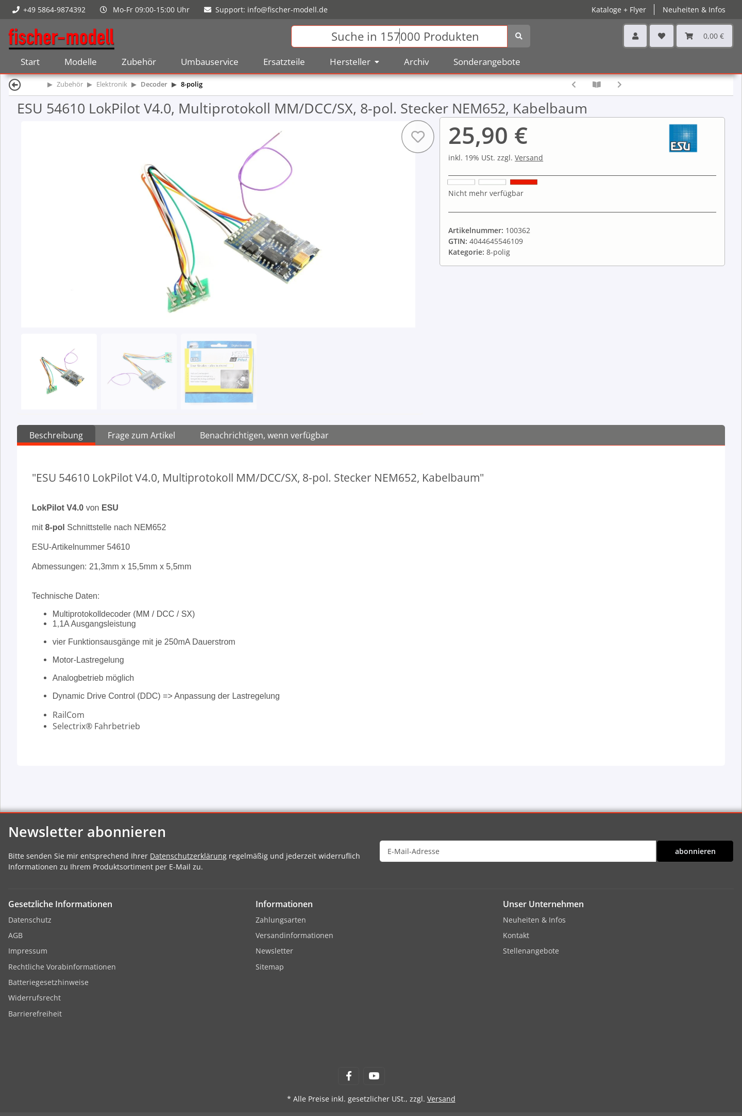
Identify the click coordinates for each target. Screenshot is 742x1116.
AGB (15, 935)
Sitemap (270, 967)
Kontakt (516, 935)
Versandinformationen (294, 935)
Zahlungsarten (281, 920)
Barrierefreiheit (35, 1014)
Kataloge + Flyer (619, 9)
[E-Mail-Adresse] (517, 851)
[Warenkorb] (704, 35)
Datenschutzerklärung (188, 856)
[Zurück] (15, 84)
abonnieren (695, 851)
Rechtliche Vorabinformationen (62, 967)
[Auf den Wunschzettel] (417, 136)
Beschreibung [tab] (56, 435)
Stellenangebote (531, 951)
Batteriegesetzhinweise (48, 982)
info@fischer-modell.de (287, 9)
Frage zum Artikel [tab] (141, 435)
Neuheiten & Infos (694, 9)
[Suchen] (399, 36)
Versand (529, 157)
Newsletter (274, 951)
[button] (635, 35)
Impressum (27, 951)
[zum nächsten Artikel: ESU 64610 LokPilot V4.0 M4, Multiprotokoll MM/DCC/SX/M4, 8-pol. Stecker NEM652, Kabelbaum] (619, 84)
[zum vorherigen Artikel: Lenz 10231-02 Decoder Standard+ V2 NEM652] (573, 84)
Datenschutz (30, 920)
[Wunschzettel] (661, 35)
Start (30, 62)
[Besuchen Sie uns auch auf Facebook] (348, 1076)
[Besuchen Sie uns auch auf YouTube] (373, 1076)
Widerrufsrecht (34, 998)
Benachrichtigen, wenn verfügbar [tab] (264, 435)
